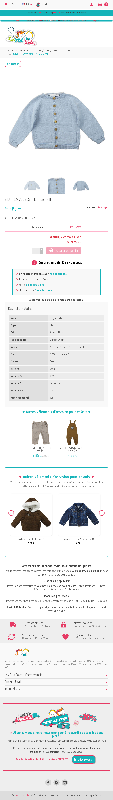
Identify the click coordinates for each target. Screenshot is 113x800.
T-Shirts (101, 586)
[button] (13, 64)
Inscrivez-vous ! (83, 759)
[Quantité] (36, 251)
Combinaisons (72, 589)
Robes (81, 586)
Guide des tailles (35, 284)
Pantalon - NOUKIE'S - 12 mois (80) (40, 449)
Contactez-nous (43, 290)
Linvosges (102, 207)
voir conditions (58, 273)
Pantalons (90, 586)
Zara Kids (102, 600)
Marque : (91, 207)
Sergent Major (58, 600)
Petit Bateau (81, 600)
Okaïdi (70, 600)
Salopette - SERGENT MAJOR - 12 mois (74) (72, 449)
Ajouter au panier (64, 250)
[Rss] (56, 782)
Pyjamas (38, 589)
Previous (11, 513)
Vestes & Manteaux (53, 589)
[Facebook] (48, 782)
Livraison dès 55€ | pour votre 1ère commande (56, 13)
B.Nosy (91, 600)
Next (102, 513)
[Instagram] (65, 782)
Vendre (45, 4)
